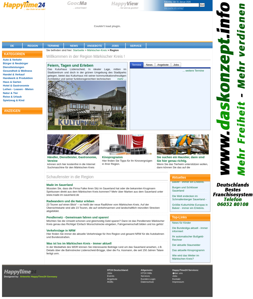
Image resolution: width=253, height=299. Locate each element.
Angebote (94, 45)
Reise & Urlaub (12, 96)
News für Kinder (181, 222)
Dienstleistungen (13, 67)
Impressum (178, 281)
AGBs (110, 281)
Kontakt (176, 279)
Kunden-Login (148, 279)
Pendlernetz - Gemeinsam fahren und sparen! (77, 217)
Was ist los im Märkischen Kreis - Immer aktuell (79, 243)
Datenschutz (147, 281)
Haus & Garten (11, 81)
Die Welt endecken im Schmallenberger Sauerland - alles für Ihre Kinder (189, 199)
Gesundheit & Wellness (17, 70)
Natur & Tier (10, 93)
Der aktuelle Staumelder (186, 244)
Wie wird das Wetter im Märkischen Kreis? (185, 257)
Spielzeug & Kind (13, 100)
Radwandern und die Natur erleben (70, 201)
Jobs (115, 45)
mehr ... (121, 78)
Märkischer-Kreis (97, 50)
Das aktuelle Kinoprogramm (188, 250)
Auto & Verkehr (12, 59)
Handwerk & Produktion (17, 78)
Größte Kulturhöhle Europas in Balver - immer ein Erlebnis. (190, 206)
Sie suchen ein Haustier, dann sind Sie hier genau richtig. (181, 159)
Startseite (78, 50)
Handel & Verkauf (13, 74)
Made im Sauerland (59, 184)
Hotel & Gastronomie (15, 85)
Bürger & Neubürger (15, 63)
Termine (53, 45)
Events (110, 276)
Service (136, 45)
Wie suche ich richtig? (174, 8)
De (12, 45)
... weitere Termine (193, 70)
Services (145, 276)
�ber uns (177, 273)
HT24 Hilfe (146, 273)
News (74, 45)
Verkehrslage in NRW (61, 230)
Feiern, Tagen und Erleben (70, 65)
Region (32, 45)
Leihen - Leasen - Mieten (18, 89)
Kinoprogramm (112, 157)
